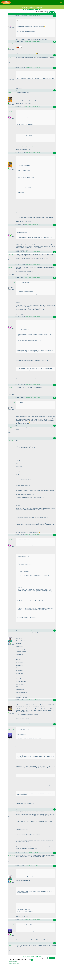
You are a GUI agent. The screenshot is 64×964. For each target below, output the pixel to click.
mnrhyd (10, 387)
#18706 (38, 699)
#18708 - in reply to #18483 (31, 809)
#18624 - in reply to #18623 (30, 41)
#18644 (38, 264)
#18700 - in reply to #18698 (30, 534)
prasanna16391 (11, 282)
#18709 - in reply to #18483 (31, 852)
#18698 (38, 425)
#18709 (38, 852)
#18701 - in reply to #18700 (30, 630)
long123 (10, 427)
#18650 (38, 397)
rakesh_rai (10, 632)
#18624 (38, 41)
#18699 (38, 437)
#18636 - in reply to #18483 (31, 90)
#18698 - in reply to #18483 (30, 425)
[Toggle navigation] (61, 2)
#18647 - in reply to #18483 (30, 384)
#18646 (38, 316)
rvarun (9, 73)
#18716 (38, 942)
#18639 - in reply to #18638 (30, 224)
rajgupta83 (10, 44)
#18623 (38, 15)
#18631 (38, 67)
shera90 (10, 92)
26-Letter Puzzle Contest (25, 6)
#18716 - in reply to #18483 (30, 942)
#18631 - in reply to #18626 (31, 67)
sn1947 (9, 945)
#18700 (38, 534)
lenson (9, 702)
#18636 (38, 90)
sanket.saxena (11, 855)
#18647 (38, 384)
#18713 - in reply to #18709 (30, 919)
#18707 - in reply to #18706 (31, 723)
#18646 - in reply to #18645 (30, 316)
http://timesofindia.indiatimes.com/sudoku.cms (27, 147)
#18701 (38, 630)
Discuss (43, 6)
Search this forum (13, 961)
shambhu (10, 267)
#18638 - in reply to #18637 (30, 152)
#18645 (38, 277)
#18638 (38, 152)
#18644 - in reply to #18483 (30, 264)
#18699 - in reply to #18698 (30, 437)
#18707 (38, 723)
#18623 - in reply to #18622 (30, 15)
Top (54, 16)
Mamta (9, 57)
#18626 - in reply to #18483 (31, 54)
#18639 (38, 224)
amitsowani (11, 729)
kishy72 (10, 111)
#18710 (38, 865)
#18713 (38, 919)
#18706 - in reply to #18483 (31, 699)
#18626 (38, 54)
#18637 (38, 106)
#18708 (38, 809)
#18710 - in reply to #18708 (31, 865)
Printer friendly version (14, 963)
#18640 (38, 251)
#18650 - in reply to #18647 (31, 397)
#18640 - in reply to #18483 (30, 251)
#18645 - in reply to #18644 (30, 277)
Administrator (11, 21)
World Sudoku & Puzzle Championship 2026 (32, 7)
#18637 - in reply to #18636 (30, 106)
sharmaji (10, 811)
